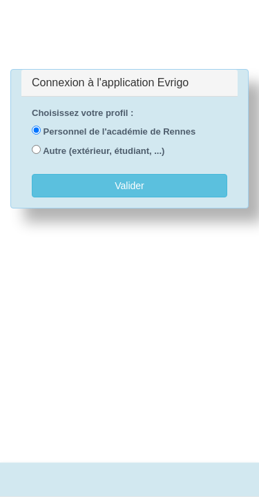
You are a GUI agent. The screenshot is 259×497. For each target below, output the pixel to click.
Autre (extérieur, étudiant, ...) (98, 150)
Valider (129, 185)
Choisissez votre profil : (82, 113)
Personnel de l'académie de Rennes (113, 131)
